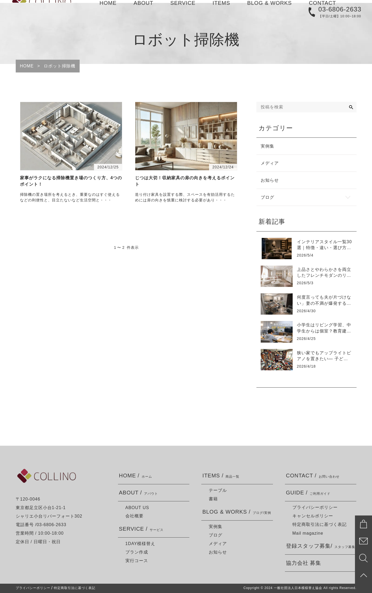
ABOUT (143, 10)
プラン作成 (136, 552)
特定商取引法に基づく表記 (319, 524)
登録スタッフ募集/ (320, 546)
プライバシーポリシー (315, 507)
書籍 (213, 499)
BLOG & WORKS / (236, 512)
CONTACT (322, 10)
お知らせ (218, 552)
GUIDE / (308, 492)
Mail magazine (307, 533)
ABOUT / (138, 492)
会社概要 (134, 516)
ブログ (215, 535)
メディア (218, 543)
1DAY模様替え (140, 543)
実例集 (215, 526)
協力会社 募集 (303, 563)
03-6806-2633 (339, 24)
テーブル (218, 490)
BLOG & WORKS (269, 10)
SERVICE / (141, 529)
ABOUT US (137, 507)
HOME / (135, 475)
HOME (108, 10)
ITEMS (221, 10)
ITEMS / (220, 475)
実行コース (136, 560)
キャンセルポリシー (312, 516)
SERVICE (182, 10)
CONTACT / (313, 475)
